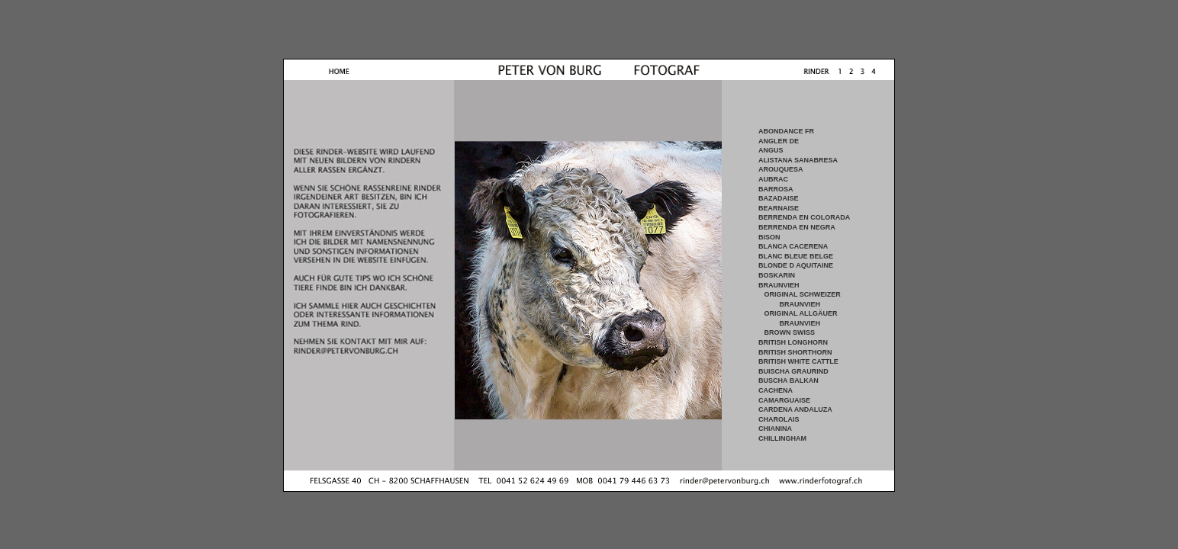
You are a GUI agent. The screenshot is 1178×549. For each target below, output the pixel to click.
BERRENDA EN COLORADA (804, 217)
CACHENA (775, 390)
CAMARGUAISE (784, 400)
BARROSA (775, 189)
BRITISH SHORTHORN (795, 352)
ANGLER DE (778, 141)
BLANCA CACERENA (793, 246)
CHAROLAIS (779, 419)
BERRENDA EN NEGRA (796, 227)
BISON (769, 237)
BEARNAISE (778, 208)
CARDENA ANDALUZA (795, 409)
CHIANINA (775, 428)
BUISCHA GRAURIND (793, 371)
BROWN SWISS (790, 332)
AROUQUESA (780, 169)
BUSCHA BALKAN (788, 380)
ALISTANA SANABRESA (798, 160)
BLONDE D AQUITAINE (795, 265)
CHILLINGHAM (782, 438)
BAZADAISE (778, 198)
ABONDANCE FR (786, 131)
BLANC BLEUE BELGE (795, 256)
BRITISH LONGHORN (793, 342)
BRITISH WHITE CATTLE (798, 361)
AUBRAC (773, 179)
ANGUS (771, 150)
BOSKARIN (776, 275)
